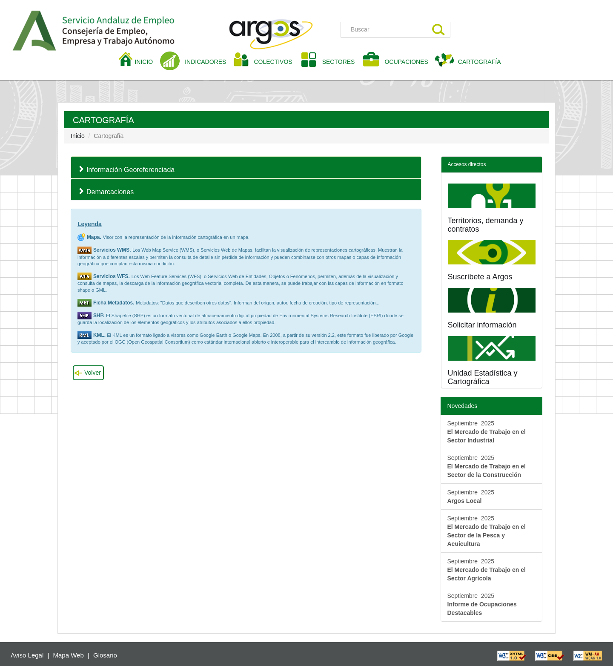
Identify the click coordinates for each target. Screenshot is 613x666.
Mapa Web (68, 655)
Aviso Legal (27, 655)
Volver (92, 372)
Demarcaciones (110, 191)
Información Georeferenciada (130, 169)
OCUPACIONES (406, 61)
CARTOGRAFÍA (479, 61)
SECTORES (338, 61)
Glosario (105, 655)
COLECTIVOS (276, 61)
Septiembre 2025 (486, 432)
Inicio (78, 135)
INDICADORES (205, 61)
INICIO (147, 61)
